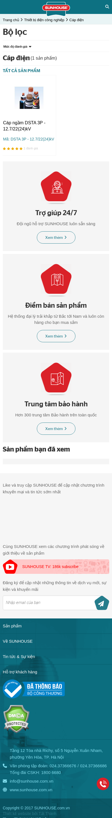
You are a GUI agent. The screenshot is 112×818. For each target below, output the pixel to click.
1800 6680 (51, 772)
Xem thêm (56, 238)
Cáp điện (76, 20)
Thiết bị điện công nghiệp (44, 20)
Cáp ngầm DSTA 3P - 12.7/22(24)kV (24, 125)
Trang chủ (11, 20)
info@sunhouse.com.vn (31, 781)
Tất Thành (47, 813)
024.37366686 (93, 765)
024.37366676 (62, 765)
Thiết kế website (17, 813)
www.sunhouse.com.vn (31, 789)
